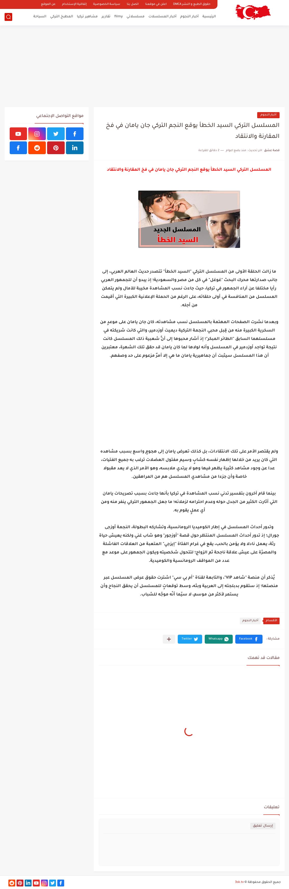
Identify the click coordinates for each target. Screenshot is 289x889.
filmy (118, 17)
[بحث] (8, 17)
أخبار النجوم (189, 17)
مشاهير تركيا (87, 17)
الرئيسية (209, 17)
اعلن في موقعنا (156, 4)
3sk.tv (239, 882)
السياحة (39, 17)
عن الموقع (48, 4)
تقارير (106, 17)
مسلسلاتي (136, 17)
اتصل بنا (133, 4)
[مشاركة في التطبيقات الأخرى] (169, 639)
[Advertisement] (144, 66)
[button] (249, 639)
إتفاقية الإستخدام (74, 4)
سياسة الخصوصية (106, 4)
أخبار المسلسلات (162, 17)
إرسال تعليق (263, 826)
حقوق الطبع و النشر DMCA (191, 4)
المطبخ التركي (61, 17)
